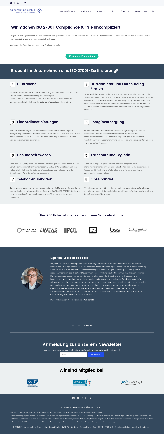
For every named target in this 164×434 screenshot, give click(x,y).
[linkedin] (11, 3)
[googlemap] (25, 3)
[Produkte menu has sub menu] (85, 11)
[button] (152, 11)
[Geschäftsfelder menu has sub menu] (67, 11)
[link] (12, 83)
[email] (21, 3)
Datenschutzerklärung (83, 407)
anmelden (95, 355)
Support (99, 407)
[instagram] (18, 3)
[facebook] (14, 3)
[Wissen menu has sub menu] (101, 11)
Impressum (66, 407)
